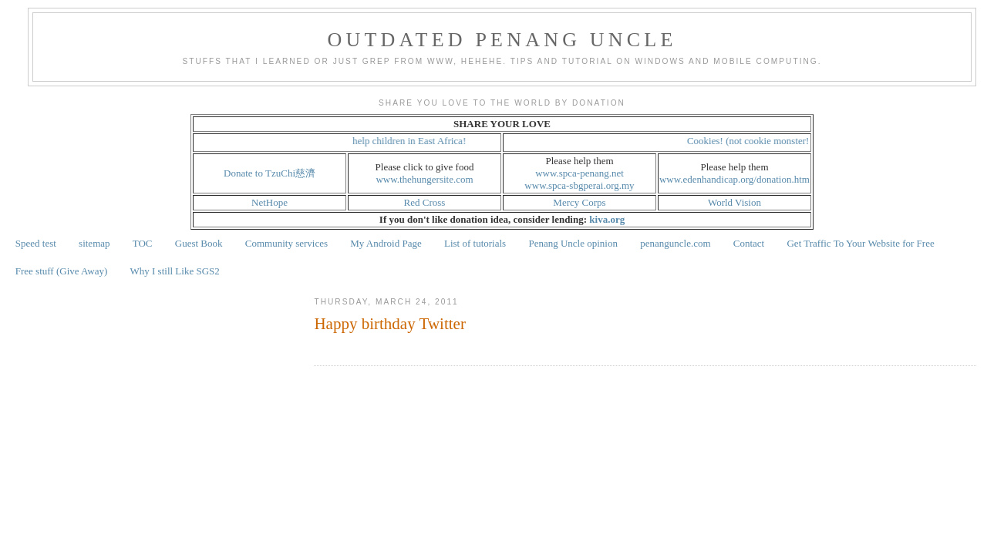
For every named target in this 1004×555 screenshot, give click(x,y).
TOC (143, 243)
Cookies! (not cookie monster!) (753, 140)
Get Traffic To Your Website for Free (860, 243)
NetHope (269, 202)
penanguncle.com (675, 243)
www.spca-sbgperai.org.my (579, 185)
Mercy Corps (579, 202)
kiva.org (607, 219)
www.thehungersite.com (424, 179)
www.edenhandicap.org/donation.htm (734, 179)
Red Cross (425, 202)
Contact (748, 243)
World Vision (734, 202)
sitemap (94, 243)
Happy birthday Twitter (389, 323)
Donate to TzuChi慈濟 (269, 173)
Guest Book (199, 243)
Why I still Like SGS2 (175, 271)
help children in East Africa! (412, 140)
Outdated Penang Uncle (502, 40)
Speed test (35, 243)
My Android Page (385, 243)
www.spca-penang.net (579, 173)
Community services (286, 243)
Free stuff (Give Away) (61, 271)
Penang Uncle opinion (573, 243)
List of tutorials (475, 243)
